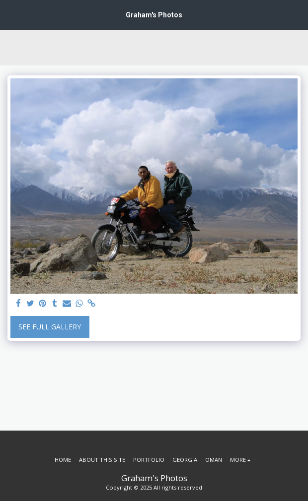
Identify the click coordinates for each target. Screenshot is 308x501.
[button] (10, 14)
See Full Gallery (49, 326)
